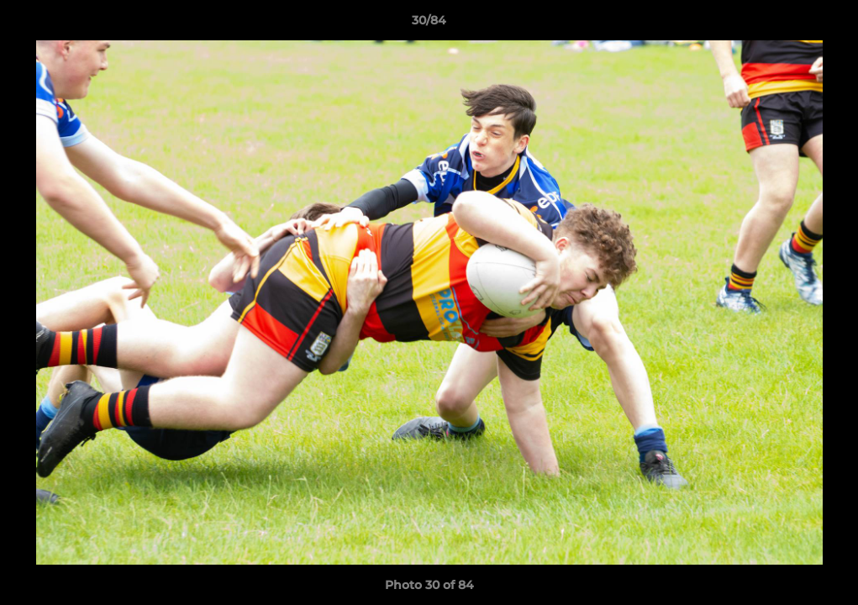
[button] (828, 24)
